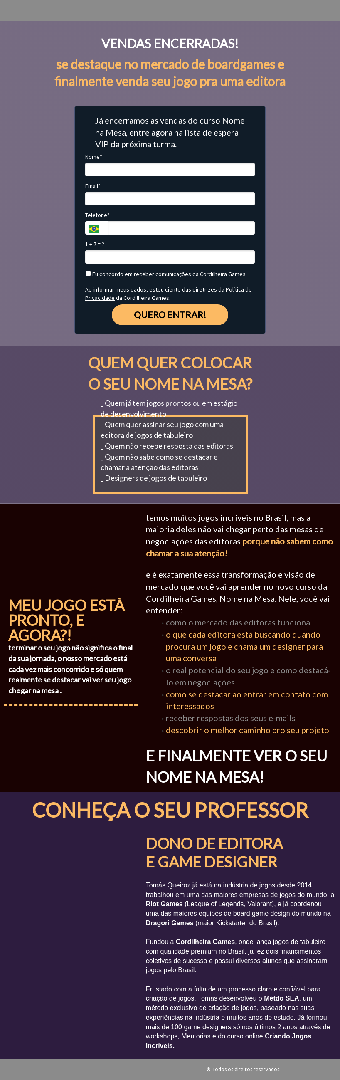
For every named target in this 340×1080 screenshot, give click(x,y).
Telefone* (97, 215)
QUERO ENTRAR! (170, 314)
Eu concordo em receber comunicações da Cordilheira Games (166, 274)
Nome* (93, 157)
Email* (93, 186)
